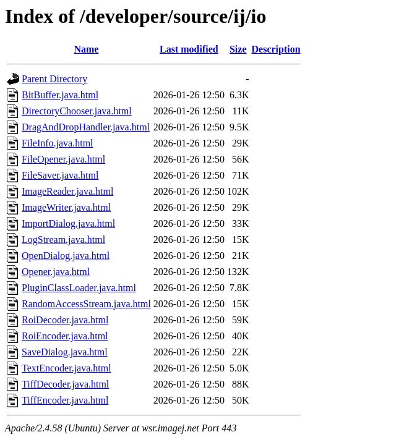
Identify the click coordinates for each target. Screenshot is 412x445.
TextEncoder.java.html (66, 368)
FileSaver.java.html (60, 175)
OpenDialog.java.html (65, 255)
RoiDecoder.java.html (65, 320)
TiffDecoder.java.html (65, 384)
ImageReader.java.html (67, 191)
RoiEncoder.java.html (65, 336)
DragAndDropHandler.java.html (86, 127)
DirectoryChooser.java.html (77, 111)
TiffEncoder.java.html (65, 400)
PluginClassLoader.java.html (79, 287)
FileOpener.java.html (63, 159)
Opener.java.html (56, 271)
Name (86, 49)
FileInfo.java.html (57, 143)
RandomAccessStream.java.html (86, 304)
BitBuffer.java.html (60, 95)
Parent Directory (54, 79)
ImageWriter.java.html (66, 207)
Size (238, 49)
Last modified (189, 49)
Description (276, 49)
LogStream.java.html (63, 239)
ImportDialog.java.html (68, 223)
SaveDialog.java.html (65, 352)
